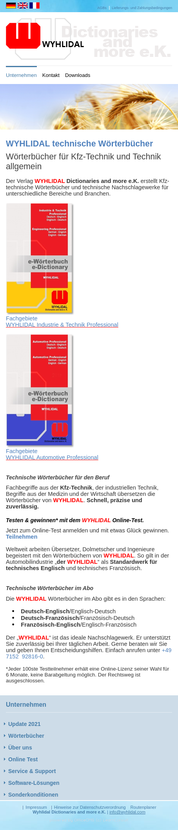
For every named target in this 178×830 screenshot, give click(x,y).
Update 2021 (24, 724)
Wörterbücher (26, 736)
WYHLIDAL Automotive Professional (52, 457)
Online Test (23, 759)
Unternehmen (21, 75)
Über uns (20, 747)
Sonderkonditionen (33, 795)
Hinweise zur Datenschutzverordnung (90, 807)
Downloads (77, 75)
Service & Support (32, 771)
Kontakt (51, 75)
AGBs (102, 8)
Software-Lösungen (34, 783)
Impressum (36, 807)
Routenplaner (143, 807)
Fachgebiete (22, 318)
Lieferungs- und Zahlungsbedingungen (142, 8)
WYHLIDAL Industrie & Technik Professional (62, 325)
